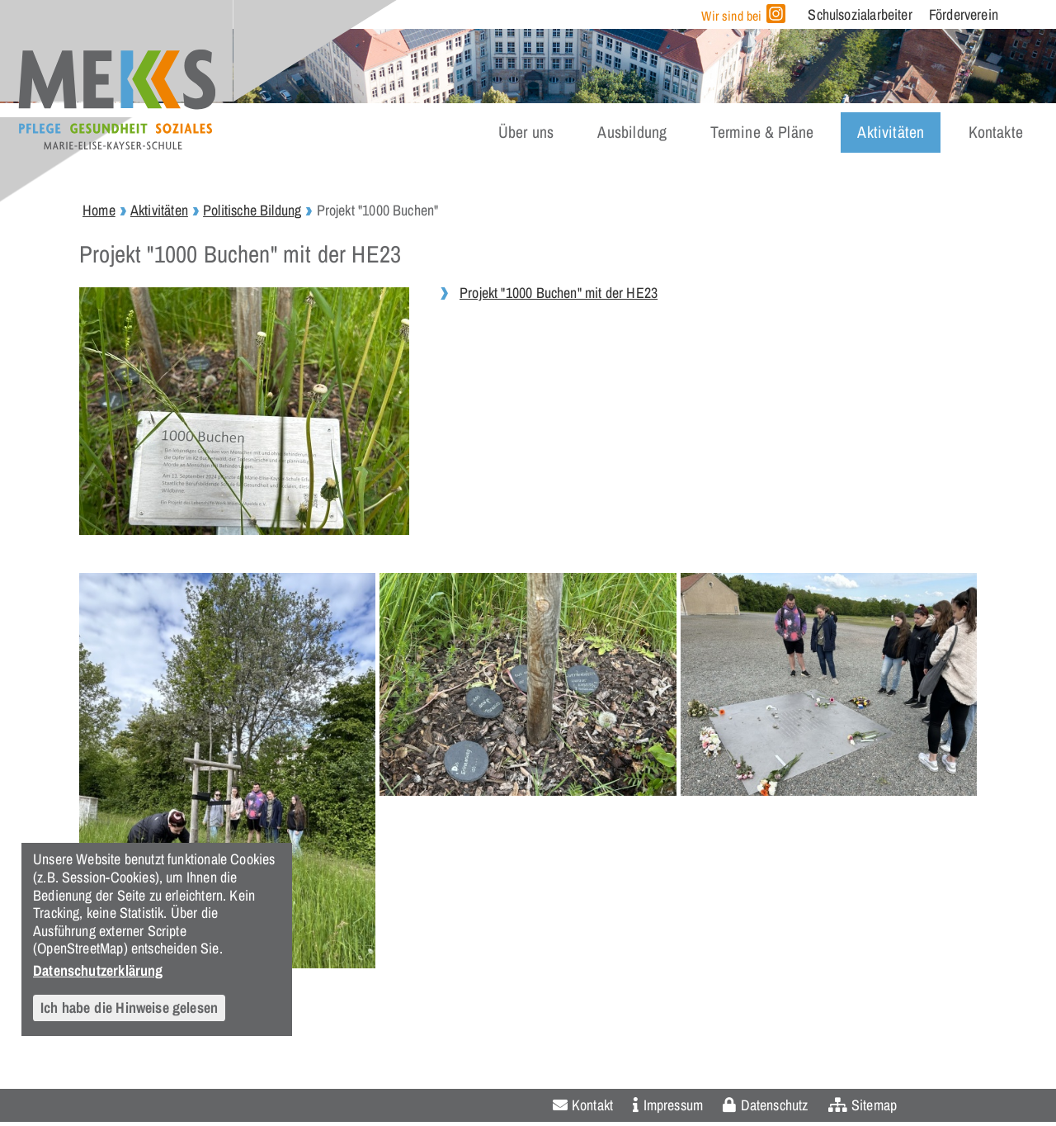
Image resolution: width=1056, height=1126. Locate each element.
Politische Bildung (252, 210)
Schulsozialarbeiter (860, 14)
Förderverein (963, 14)
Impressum (674, 1105)
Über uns (526, 132)
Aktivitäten (890, 132)
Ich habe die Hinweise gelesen (129, 1007)
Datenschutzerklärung (98, 970)
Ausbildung (632, 132)
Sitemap (874, 1105)
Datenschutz (774, 1105)
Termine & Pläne (761, 132)
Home (99, 210)
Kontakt (592, 1105)
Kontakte (996, 132)
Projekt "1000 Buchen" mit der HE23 (559, 292)
